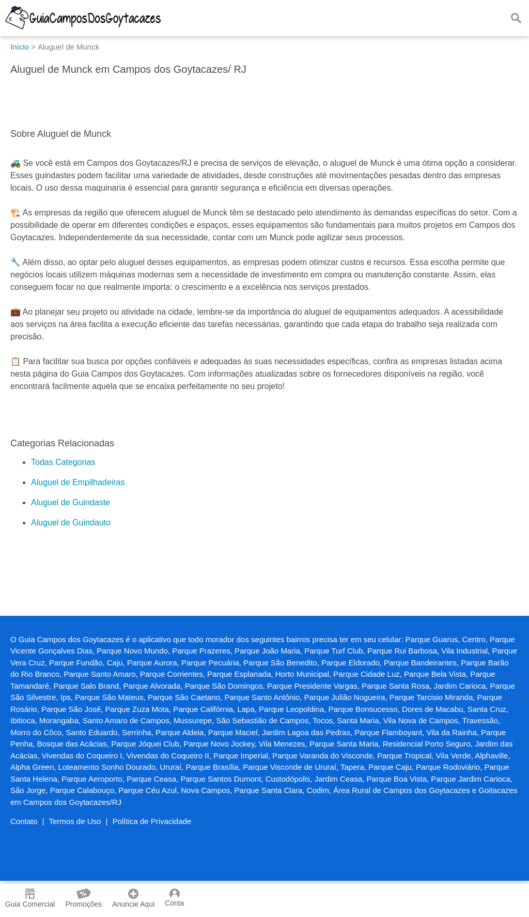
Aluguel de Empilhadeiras (78, 482)
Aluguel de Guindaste (70, 502)
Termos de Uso (75, 821)
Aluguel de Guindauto (71, 522)
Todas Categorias (63, 462)
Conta (174, 898)
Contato (24, 821)
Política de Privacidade (152, 821)
